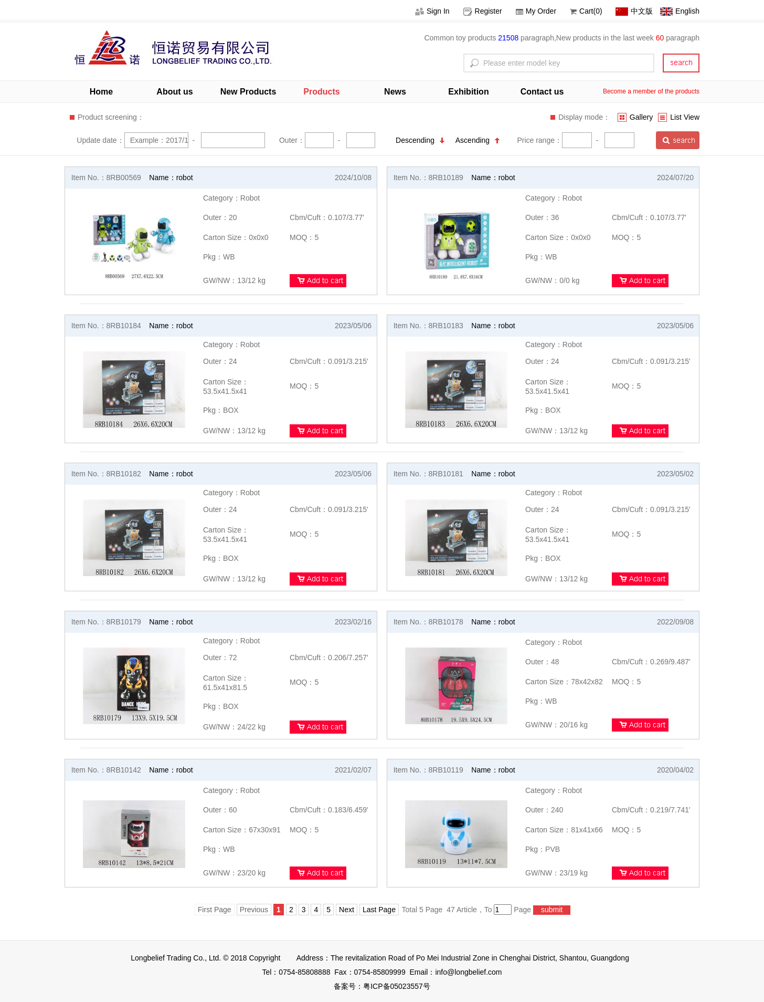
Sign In (432, 11)
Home (101, 91)
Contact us (542, 91)
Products (321, 91)
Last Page (379, 909)
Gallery (635, 117)
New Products (248, 91)
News (395, 91)
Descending (420, 140)
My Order (536, 11)
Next (346, 909)
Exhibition (468, 91)
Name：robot (171, 177)
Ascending (477, 140)
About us (174, 91)
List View (678, 117)
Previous (254, 909)
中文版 (634, 11)
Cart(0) (586, 11)
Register (482, 11)
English (679, 11)
